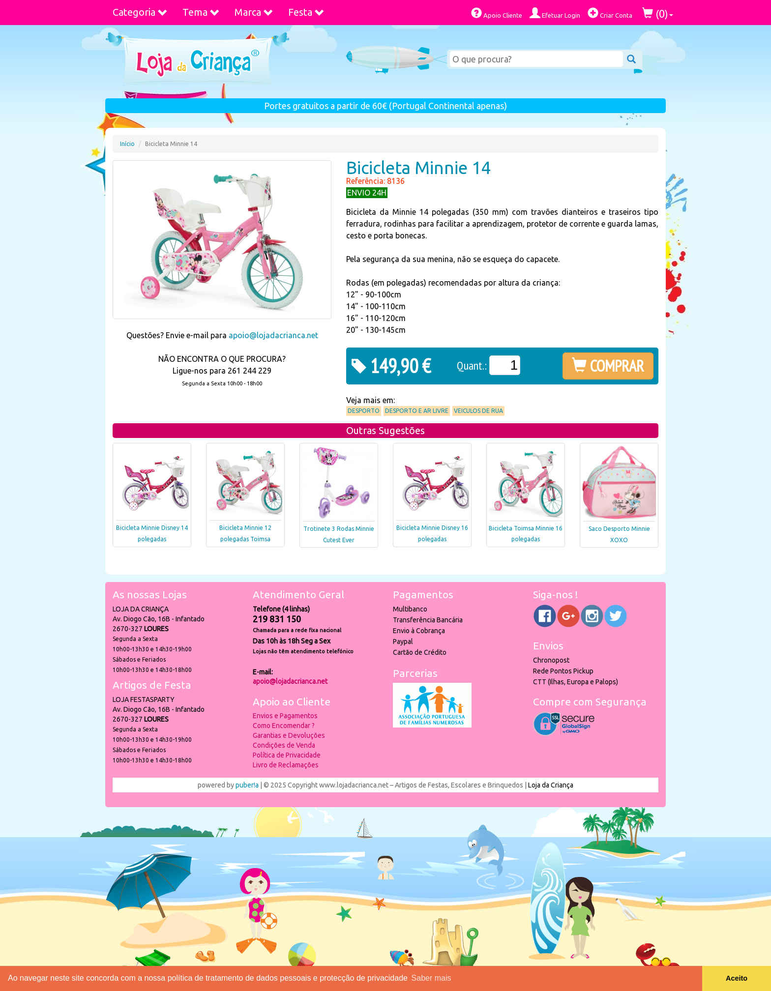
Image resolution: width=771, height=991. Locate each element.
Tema (201, 12)
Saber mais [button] (431, 978)
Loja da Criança (550, 785)
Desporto (364, 411)
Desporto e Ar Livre (416, 411)
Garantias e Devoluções (289, 735)
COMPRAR (608, 365)
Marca (254, 12)
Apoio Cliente (496, 13)
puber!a (247, 785)
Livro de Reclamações (286, 765)
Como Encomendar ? (284, 725)
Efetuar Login (555, 13)
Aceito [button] (736, 978)
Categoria (140, 12)
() (657, 13)
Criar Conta (610, 13)
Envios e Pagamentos (285, 716)
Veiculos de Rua (478, 411)
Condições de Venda (284, 745)
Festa (306, 12)
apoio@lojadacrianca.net (273, 335)
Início (127, 144)
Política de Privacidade (287, 755)
